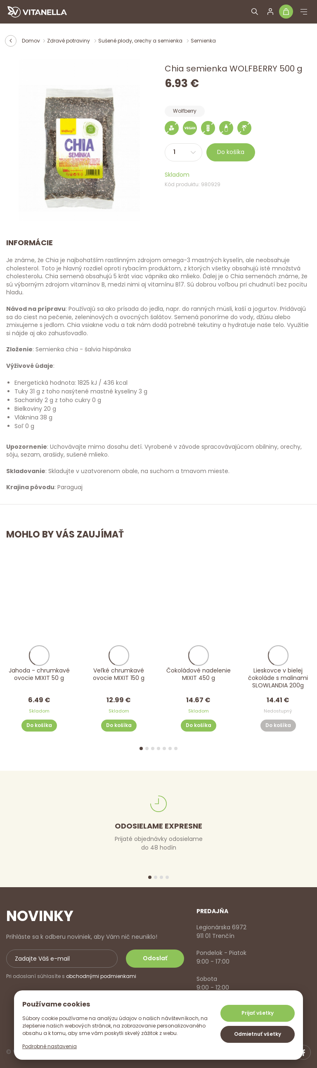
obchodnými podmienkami (101, 976)
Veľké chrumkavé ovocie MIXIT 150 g (118, 674)
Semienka (203, 40)
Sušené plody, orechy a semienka (141, 40)
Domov (31, 40)
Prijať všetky (257, 1012)
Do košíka (230, 152)
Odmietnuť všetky (257, 1033)
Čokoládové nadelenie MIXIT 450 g (198, 674)
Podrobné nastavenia (49, 1046)
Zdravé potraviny (69, 40)
